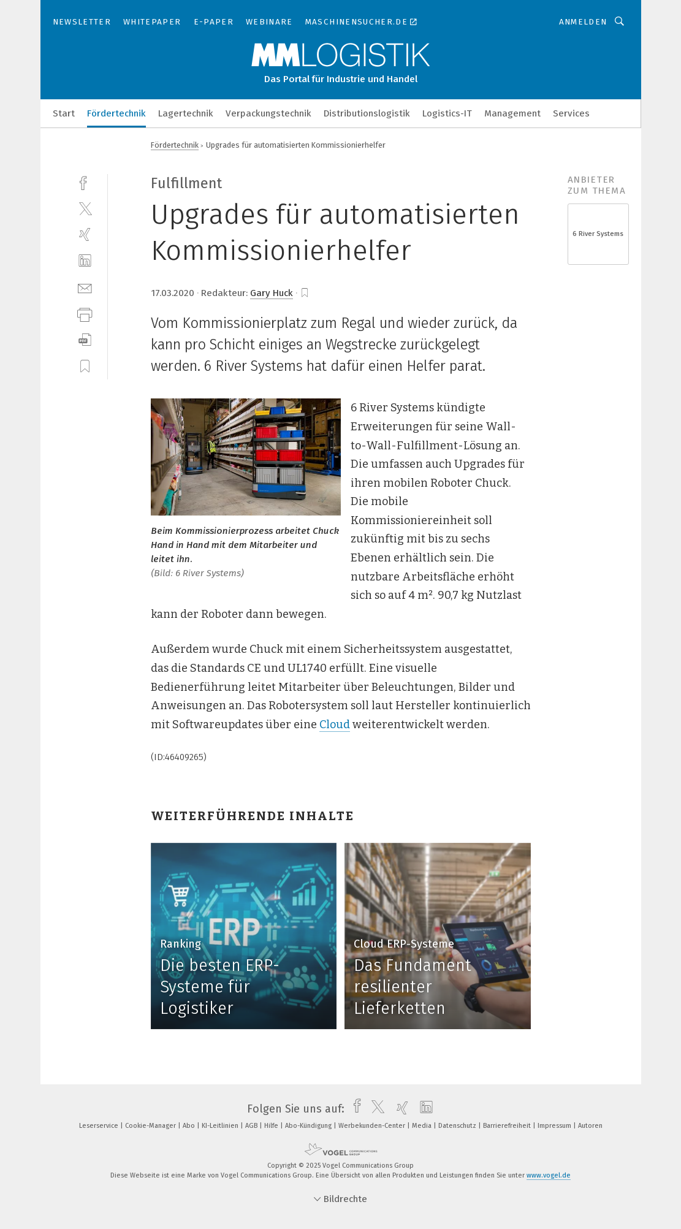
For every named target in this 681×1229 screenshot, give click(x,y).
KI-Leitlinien (221, 1126)
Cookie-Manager (151, 1126)
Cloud (334, 724)
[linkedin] (85, 260)
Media (422, 1126)
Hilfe (272, 1126)
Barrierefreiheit (508, 1126)
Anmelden (583, 22)
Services (571, 113)
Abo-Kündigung (309, 1126)
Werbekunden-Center (372, 1126)
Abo (190, 1126)
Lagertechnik (185, 113)
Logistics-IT (447, 113)
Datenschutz (458, 1126)
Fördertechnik (116, 113)
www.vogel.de (549, 1175)
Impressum (555, 1126)
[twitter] (85, 208)
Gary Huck (271, 293)
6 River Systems (598, 234)
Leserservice (99, 1126)
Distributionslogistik (367, 113)
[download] (85, 340)
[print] (85, 313)
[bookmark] (305, 293)
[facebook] (85, 181)
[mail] (85, 287)
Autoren (590, 1126)
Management (512, 113)
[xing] (85, 234)
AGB (252, 1126)
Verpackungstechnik (268, 113)
